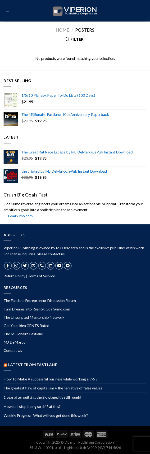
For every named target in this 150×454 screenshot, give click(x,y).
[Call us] (42, 266)
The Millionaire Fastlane (23, 334)
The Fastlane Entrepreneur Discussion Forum (40, 300)
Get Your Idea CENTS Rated (26, 325)
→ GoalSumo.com (18, 216)
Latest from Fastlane (32, 364)
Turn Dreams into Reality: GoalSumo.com (37, 309)
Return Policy (14, 276)
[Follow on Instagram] (16, 266)
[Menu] (8, 11)
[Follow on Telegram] (68, 266)
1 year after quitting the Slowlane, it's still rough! (42, 397)
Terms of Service (41, 276)
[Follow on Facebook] (8, 266)
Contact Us (13, 350)
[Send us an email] (33, 266)
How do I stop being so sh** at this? (32, 406)
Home (62, 30)
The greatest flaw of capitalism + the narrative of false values (53, 388)
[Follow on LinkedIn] (51, 266)
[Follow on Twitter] (25, 266)
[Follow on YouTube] (59, 266)
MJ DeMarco (15, 342)
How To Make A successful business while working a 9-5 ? (50, 379)
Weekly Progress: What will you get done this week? (46, 415)
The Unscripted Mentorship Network (34, 317)
